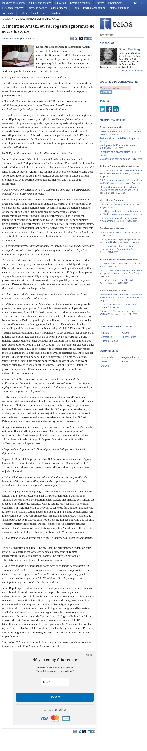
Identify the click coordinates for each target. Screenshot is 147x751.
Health (75, 7)
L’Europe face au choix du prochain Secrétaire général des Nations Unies (119, 169)
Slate (126, 342)
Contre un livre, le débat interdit (116, 213)
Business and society (13, 2)
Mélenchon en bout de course (115, 140)
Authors (105, 314)
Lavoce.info (107, 338)
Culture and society (40, 2)
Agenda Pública (131, 338)
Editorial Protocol (109, 322)
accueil (6, 19)
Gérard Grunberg (11, 38)
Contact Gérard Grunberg (130, 71)
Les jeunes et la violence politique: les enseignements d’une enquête (119, 229)
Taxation (55, 13)
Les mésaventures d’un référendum (118, 261)
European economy (13, 7)
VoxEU (104, 342)
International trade (119, 7)
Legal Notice (129, 318)
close (89, 654)
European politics (37, 7)
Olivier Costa (119, 202)
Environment (115, 2)
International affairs (94, 7)
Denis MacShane (121, 223)
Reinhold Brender (107, 174)
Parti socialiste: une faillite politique (117, 119)
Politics (23, 13)
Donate (54, 697)
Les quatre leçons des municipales (117, 185)
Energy (100, 2)
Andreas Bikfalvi (118, 295)
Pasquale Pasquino (108, 264)
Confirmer (106, 92)
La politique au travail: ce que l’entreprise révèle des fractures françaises (121, 193)
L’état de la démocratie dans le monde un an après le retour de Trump (121, 253)
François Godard (132, 155)
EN (135, 3)
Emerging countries (80, 2)
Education (60, 2)
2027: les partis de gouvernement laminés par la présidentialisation (121, 153)
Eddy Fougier (134, 254)
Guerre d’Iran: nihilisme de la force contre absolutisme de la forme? (121, 277)
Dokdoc (105, 346)
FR (142, 3)
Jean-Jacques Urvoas (119, 164)
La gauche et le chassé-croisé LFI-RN (119, 133)
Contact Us (106, 318)
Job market (8, 13)
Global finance (59, 7)
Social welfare (39, 13)
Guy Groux (136, 214)
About (126, 314)
